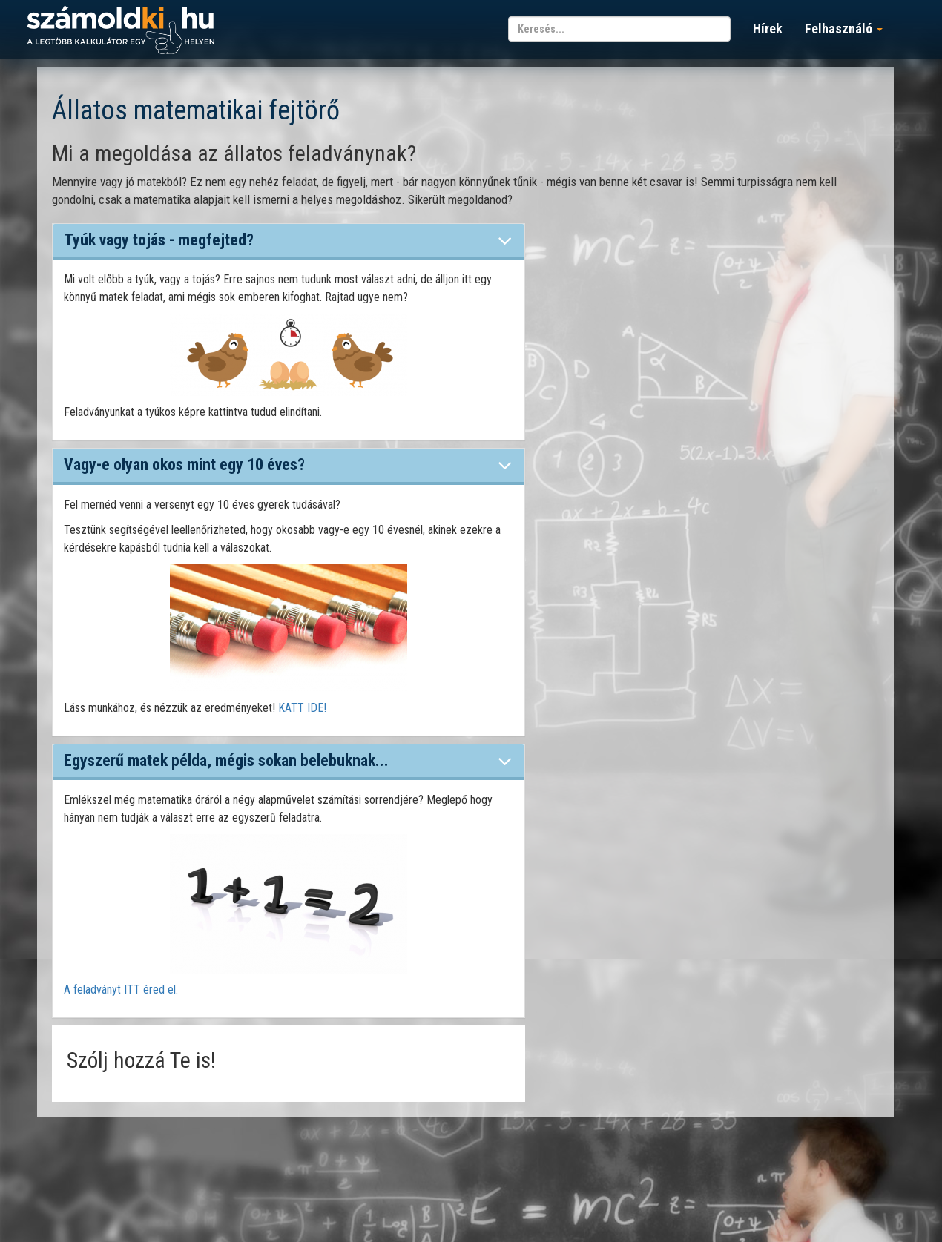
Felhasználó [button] (844, 28)
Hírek (768, 28)
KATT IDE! (302, 708)
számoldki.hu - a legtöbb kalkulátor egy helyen (120, 31)
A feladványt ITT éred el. (121, 989)
